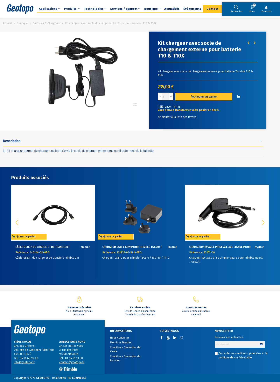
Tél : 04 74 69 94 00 (26, 358)
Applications (48, 9)
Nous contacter (119, 337)
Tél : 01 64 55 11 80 (71, 358)
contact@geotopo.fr (71, 362)
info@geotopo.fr (24, 362)
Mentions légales (120, 342)
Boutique (151, 9)
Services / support (123, 9)
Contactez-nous (196, 307)
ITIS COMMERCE (76, 378)
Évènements (192, 9)
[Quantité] (165, 96)
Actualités (171, 9)
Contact (212, 9)
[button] (263, 222)
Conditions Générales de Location (125, 358)
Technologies (94, 9)
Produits (70, 9)
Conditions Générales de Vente (125, 349)
